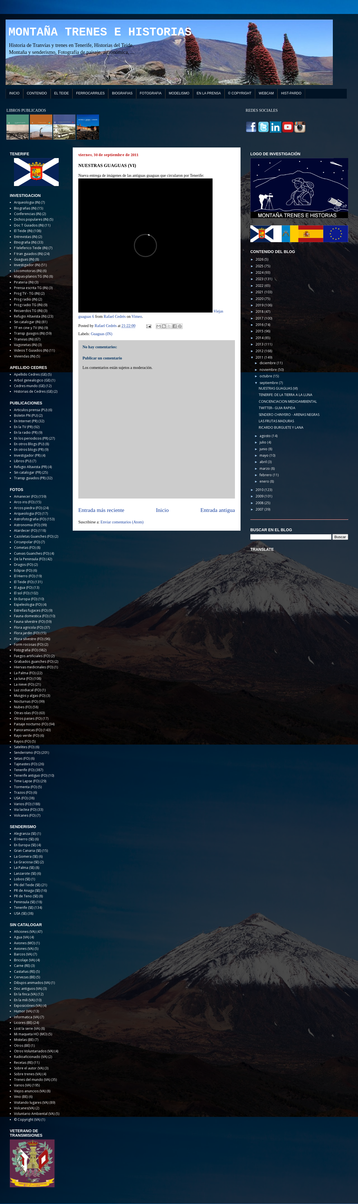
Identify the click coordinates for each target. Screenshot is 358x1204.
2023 (260, 278)
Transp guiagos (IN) (29, 333)
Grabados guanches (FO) (33, 661)
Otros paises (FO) (28, 718)
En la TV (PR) (23, 427)
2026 (260, 259)
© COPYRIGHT (240, 93)
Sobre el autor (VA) (29, 1068)
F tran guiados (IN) (28, 253)
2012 (260, 351)
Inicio (162, 510)
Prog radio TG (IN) (28, 304)
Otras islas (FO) (26, 713)
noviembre (269, 369)
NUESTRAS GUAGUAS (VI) (278, 388)
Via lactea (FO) (25, 809)
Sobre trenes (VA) (27, 1074)
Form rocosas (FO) (28, 644)
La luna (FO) (23, 678)
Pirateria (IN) (24, 282)
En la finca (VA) (25, 994)
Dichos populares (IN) (31, 219)
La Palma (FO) (25, 673)
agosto (266, 435)
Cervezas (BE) (24, 977)
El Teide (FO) (24, 582)
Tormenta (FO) (25, 787)
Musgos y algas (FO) (29, 695)
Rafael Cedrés (115, 316)
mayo (264, 455)
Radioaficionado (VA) (30, 1056)
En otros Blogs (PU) (29, 444)
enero (265, 481)
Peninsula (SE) (24, 902)
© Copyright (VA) (27, 1119)
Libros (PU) (22, 461)
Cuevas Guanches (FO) (31, 553)
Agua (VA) (21, 937)
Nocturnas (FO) (26, 701)
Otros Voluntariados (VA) (33, 1051)
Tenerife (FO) (24, 769)
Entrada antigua (218, 510)
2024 (260, 272)
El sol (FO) (21, 593)
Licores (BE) (23, 1022)
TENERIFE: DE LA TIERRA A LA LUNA (285, 394)
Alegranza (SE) (25, 833)
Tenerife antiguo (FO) (30, 775)
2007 (260, 509)
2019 (260, 305)
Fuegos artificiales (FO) (32, 656)
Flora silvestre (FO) (28, 638)
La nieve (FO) (24, 684)
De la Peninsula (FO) (29, 559)
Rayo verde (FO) (26, 735)
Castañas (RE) (24, 971)
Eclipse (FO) (23, 570)
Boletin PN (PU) (26, 415)
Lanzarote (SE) (25, 873)
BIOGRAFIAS (122, 93)
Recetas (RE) (23, 1062)
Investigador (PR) (27, 455)
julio (263, 442)
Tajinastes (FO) (25, 764)
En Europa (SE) (25, 845)
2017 (260, 318)
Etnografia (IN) (25, 242)
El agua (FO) (23, 587)
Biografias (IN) (25, 208)
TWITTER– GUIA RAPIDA (277, 408)
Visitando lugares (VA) (31, 1102)
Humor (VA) (23, 1011)
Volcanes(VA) (24, 1108)
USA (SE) (20, 913)
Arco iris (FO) (24, 502)
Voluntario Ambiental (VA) (34, 1113)
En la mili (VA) (24, 1000)
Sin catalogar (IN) (27, 322)
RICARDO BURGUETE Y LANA (281, 427)
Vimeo (136, 316)
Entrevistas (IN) (25, 236)
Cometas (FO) (25, 547)
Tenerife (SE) (23, 907)
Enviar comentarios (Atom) (121, 522)
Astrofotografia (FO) (30, 519)
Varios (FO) (22, 804)
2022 (260, 285)
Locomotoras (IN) (28, 270)
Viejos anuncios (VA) (30, 1091)
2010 (260, 489)
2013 (260, 344)
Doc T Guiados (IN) (29, 225)
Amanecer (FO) (25, 496)
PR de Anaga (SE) (27, 890)
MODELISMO (179, 93)
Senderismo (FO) (27, 752)
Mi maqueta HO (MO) (30, 1034)
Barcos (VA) (23, 954)
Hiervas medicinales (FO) (33, 667)
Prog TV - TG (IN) (27, 293)
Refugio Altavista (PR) (30, 466)
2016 (260, 324)
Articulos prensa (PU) (30, 409)
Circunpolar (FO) (27, 542)
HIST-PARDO (291, 93)
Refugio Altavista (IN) (30, 316)
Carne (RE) (22, 965)
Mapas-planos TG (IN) (31, 276)
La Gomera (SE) (26, 856)
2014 (260, 337)
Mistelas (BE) (24, 1039)
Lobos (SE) (22, 879)
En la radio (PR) (25, 432)
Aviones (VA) (24, 948)
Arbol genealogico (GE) (32, 380)
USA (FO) (21, 798)
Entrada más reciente (101, 510)
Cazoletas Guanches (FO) (33, 536)
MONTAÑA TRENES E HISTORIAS (100, 32)
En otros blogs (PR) (29, 449)
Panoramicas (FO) (28, 730)
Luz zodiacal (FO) (27, 690)
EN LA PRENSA (209, 93)
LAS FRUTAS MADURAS (276, 421)
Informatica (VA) (26, 1017)
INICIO (14, 93)
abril (264, 461)
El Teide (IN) (23, 230)
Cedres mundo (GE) (29, 385)
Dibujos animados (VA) (32, 982)
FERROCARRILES (90, 93)
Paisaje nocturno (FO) (31, 724)
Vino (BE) (21, 1096)
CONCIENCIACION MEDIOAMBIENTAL (288, 401)
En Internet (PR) (25, 421)
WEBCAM (266, 93)
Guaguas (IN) (101, 334)
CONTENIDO (37, 93)
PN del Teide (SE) (27, 885)
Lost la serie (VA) (27, 1028)
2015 (260, 331)
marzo (265, 468)
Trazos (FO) (23, 792)
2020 (260, 298)
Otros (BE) (22, 1045)
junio (264, 449)
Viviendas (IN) (24, 356)
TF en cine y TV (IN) (28, 327)
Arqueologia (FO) (27, 513)
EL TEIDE (61, 93)
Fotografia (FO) (26, 650)
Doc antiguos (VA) (28, 988)
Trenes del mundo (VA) (32, 1079)
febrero (266, 475)
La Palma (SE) (24, 867)
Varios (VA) (22, 1085)
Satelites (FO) (24, 747)
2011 (260, 357)
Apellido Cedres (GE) (30, 374)
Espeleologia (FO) (28, 604)
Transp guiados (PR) (30, 478)
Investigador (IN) (27, 265)
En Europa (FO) (25, 599)
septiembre (269, 382)
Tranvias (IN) (24, 339)
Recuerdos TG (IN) (28, 310)
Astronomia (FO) (27, 525)
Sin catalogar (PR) (27, 472)
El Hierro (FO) (24, 576)
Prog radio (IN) (25, 299)
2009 (260, 496)
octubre (266, 376)
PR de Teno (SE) (26, 896)
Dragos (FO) (23, 564)
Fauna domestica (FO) (31, 616)
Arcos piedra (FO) (28, 508)
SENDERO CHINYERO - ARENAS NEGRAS (289, 414)
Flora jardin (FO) (26, 633)
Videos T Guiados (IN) (31, 350)
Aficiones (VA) (25, 931)
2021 (260, 292)
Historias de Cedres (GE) (33, 391)
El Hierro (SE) (24, 839)
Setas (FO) (22, 758)
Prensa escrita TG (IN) (31, 287)
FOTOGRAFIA (151, 93)
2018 (260, 311)
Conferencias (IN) (27, 213)
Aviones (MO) (24, 943)
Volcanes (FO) (25, 815)
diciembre (268, 363)
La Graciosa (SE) (26, 862)
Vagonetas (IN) (25, 344)
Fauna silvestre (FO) (29, 621)
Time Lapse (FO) (26, 781)
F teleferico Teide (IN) (31, 247)
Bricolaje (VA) (24, 960)
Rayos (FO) (22, 741)
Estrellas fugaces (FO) (31, 610)
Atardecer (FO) (25, 530)
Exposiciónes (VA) (28, 1005)
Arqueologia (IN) (27, 202)
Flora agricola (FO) (28, 627)
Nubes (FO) (23, 707)
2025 (260, 266)
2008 (260, 502)
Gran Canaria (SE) (27, 850)
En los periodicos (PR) (31, 438)
